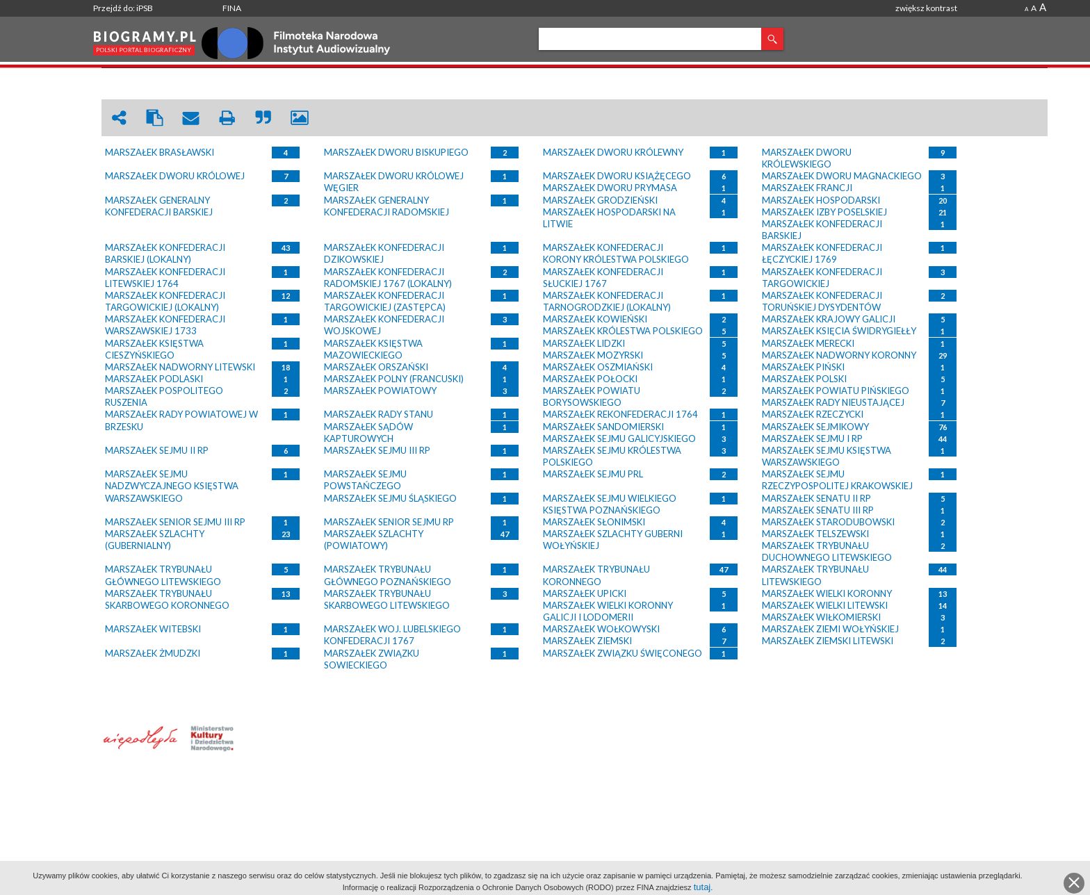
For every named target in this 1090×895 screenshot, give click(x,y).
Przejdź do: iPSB (123, 8)
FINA (231, 8)
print (227, 117)
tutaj (702, 887)
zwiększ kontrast (926, 8)
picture (300, 117)
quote (263, 117)
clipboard (155, 117)
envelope (191, 117)
